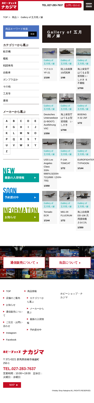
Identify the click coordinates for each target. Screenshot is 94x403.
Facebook (11, 339)
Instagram (11, 332)
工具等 (7, 93)
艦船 (5, 58)
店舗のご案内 (13, 298)
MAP (12, 385)
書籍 (5, 100)
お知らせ (10, 217)
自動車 (7, 72)
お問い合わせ (73, 5)
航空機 (7, 51)
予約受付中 (36, 329)
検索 (33, 34)
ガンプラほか (10, 79)
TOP (5, 17)
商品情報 (32, 291)
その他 (7, 86)
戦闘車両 (8, 65)
